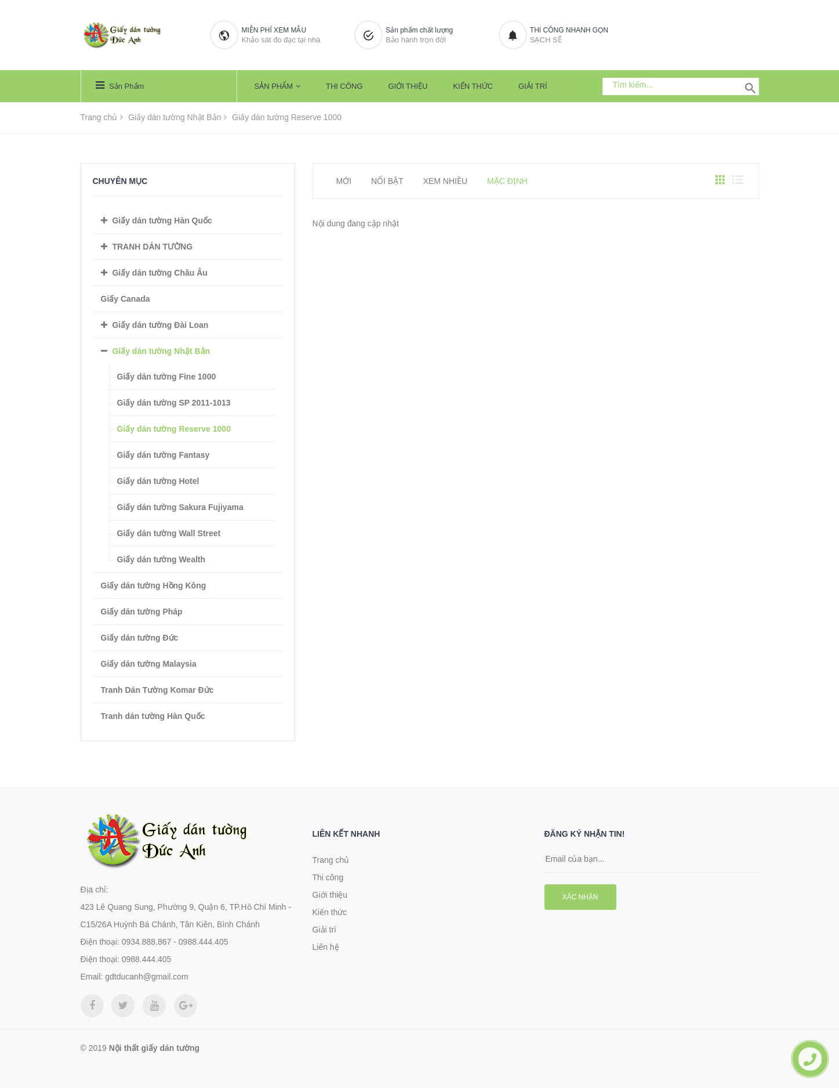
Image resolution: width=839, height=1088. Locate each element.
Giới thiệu (407, 86)
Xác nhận (580, 897)
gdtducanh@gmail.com (146, 976)
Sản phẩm (120, 85)
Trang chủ (99, 117)
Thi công (344, 86)
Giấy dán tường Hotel (158, 481)
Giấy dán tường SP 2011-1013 (174, 402)
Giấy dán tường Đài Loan (160, 325)
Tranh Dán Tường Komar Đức (157, 690)
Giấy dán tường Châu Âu (159, 272)
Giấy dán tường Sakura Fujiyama (180, 507)
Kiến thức (473, 86)
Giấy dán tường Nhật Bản (174, 117)
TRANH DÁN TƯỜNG (152, 246)
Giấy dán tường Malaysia (149, 663)
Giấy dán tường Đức (140, 637)
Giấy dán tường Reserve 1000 (174, 428)
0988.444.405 (147, 959)
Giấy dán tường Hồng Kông (153, 585)
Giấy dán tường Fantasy (163, 455)
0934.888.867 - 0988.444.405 (175, 941)
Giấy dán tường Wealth (161, 559)
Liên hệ (326, 947)
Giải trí (532, 86)
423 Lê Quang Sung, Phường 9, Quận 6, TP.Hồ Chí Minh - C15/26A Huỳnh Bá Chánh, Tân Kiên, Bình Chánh (186, 915)
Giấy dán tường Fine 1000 (166, 376)
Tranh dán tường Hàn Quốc (153, 716)
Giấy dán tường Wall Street (169, 533)
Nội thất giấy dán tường (154, 1048)
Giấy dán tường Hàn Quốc (162, 220)
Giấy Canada (125, 298)
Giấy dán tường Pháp (142, 611)
